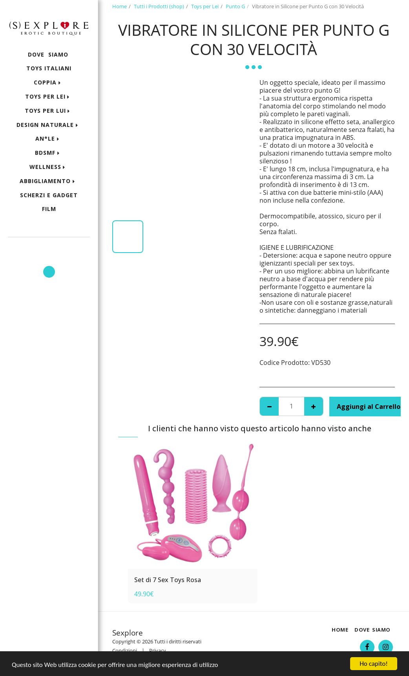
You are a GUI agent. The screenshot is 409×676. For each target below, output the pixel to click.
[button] (49, 248)
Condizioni (124, 650)
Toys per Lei (205, 6)
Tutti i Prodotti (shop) (159, 6)
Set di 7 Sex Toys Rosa (167, 579)
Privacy (157, 650)
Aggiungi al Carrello (368, 406)
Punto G (235, 6)
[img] (192, 504)
